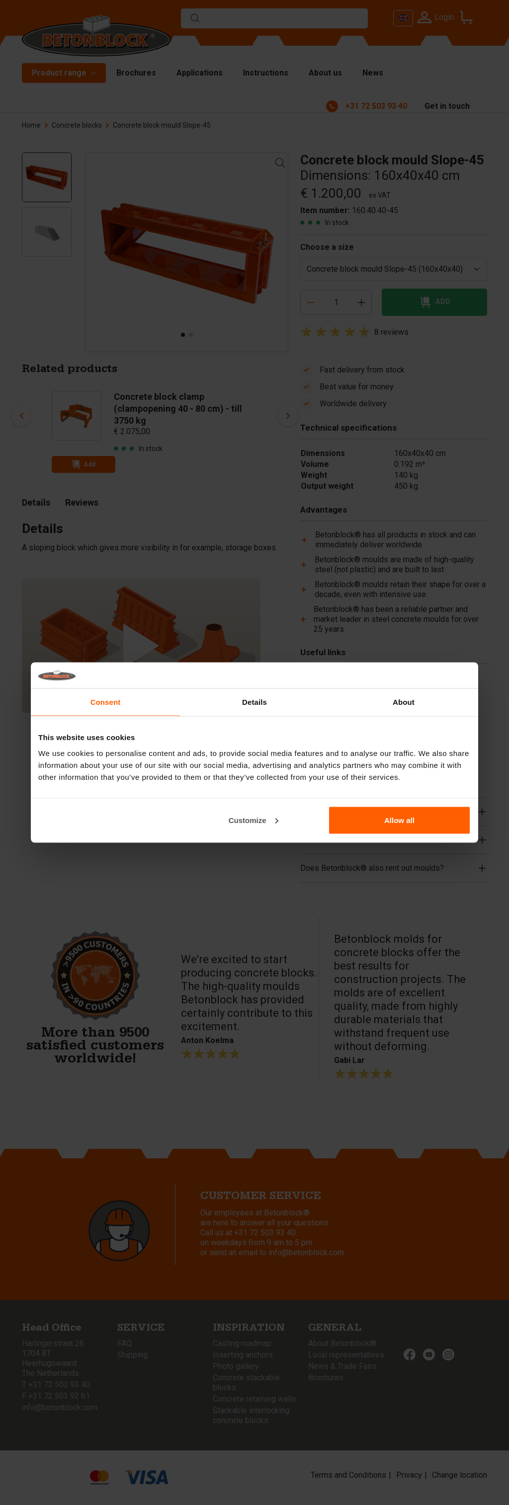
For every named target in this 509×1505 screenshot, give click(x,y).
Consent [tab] (105, 702)
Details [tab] (254, 702)
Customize (253, 820)
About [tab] (404, 702)
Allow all (399, 820)
